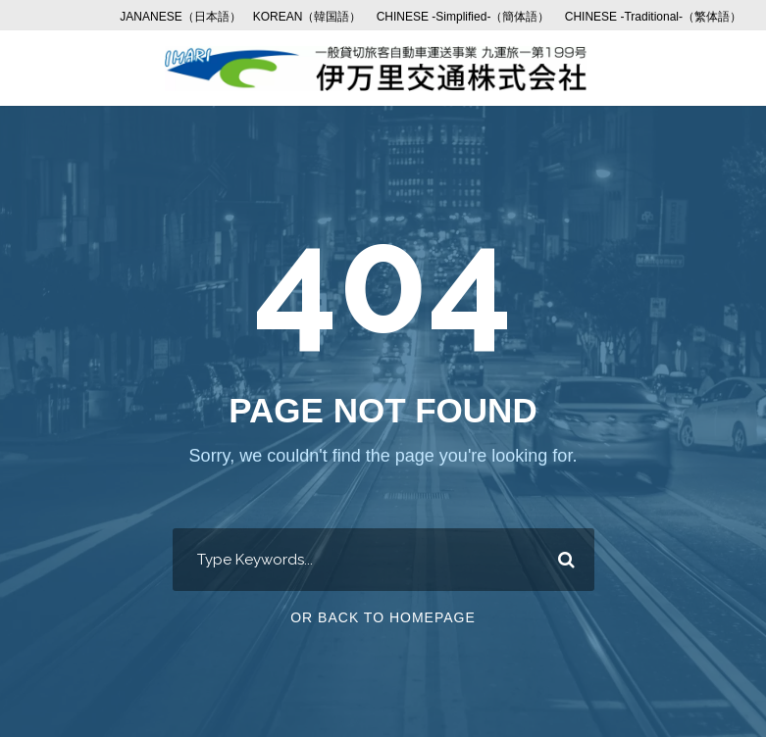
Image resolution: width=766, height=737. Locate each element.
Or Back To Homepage (383, 617)
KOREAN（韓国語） (307, 17)
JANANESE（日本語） (180, 17)
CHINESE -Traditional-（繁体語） (653, 17)
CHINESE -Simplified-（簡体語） (463, 17)
